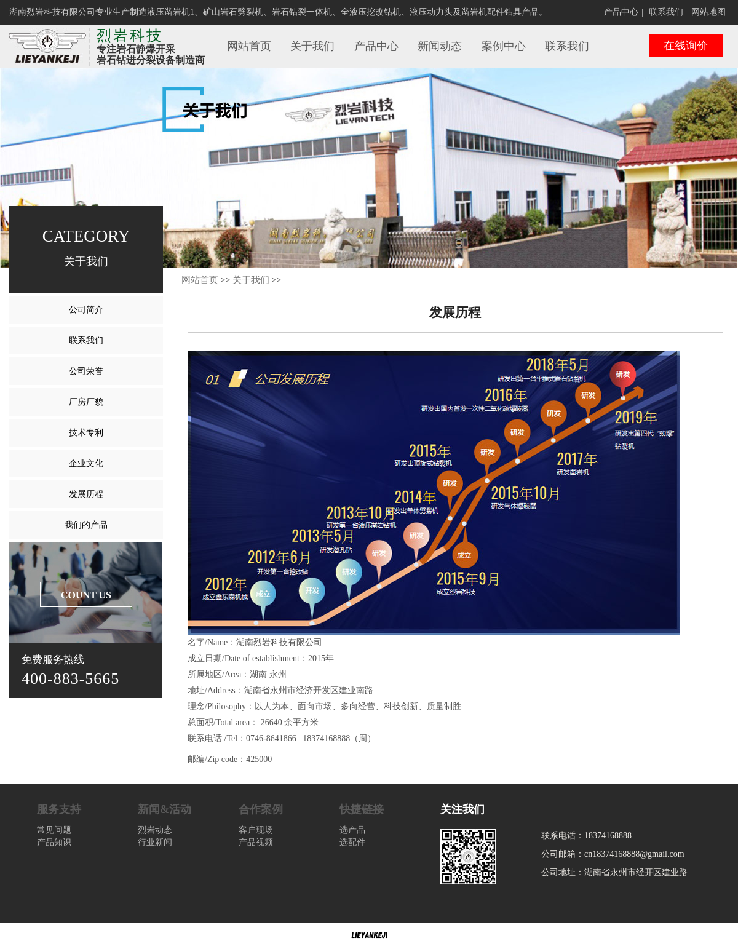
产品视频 (256, 842)
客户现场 (256, 830)
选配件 (352, 842)
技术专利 (86, 432)
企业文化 (86, 463)
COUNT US (86, 595)
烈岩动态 (155, 830)
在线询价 (686, 45)
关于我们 (312, 46)
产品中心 (621, 12)
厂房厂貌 (86, 402)
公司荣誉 (86, 371)
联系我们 (666, 12)
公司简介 (86, 309)
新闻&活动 (164, 809)
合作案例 (261, 809)
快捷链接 (361, 809)
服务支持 (59, 809)
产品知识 (54, 842)
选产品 (352, 830)
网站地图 (708, 12)
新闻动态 (440, 46)
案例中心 (504, 46)
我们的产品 (86, 525)
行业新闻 (155, 842)
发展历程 (86, 494)
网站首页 (249, 46)
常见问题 (54, 830)
